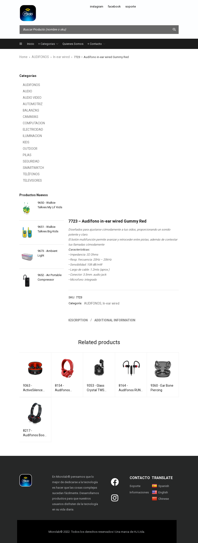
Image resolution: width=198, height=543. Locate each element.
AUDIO (23, 91)
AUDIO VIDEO (28, 97)
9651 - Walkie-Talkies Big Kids (48, 229)
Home (23, 56)
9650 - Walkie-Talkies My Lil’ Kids (50, 205)
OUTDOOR (26, 148)
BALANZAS (27, 110)
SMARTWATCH (29, 167)
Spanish (160, 485)
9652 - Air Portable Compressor (50, 277)
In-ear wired (59, 56)
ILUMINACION (28, 135)
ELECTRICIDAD (29, 129)
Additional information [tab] (115, 319)
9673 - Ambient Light (47, 253)
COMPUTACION (29, 123)
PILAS (23, 155)
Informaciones (139, 491)
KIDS (22, 142)
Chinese (160, 498)
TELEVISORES (28, 180)
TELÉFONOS (27, 174)
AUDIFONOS (39, 56)
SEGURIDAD (27, 161)
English (160, 492)
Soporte (135, 485)
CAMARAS (26, 116)
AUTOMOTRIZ (28, 104)
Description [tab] (78, 319)
